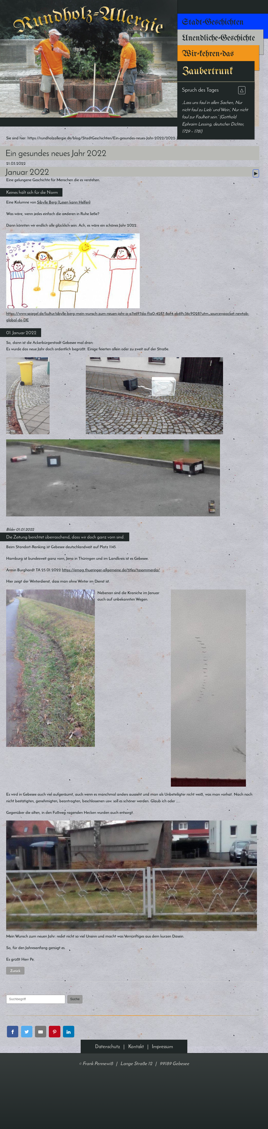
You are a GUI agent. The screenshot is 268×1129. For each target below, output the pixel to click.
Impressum (162, 1108)
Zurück (27, 1030)
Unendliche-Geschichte (218, 38)
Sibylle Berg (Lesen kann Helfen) (83, 217)
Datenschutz (107, 1108)
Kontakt (136, 1108)
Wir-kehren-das (208, 54)
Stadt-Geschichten (213, 22)
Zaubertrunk (207, 71)
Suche (87, 1059)
